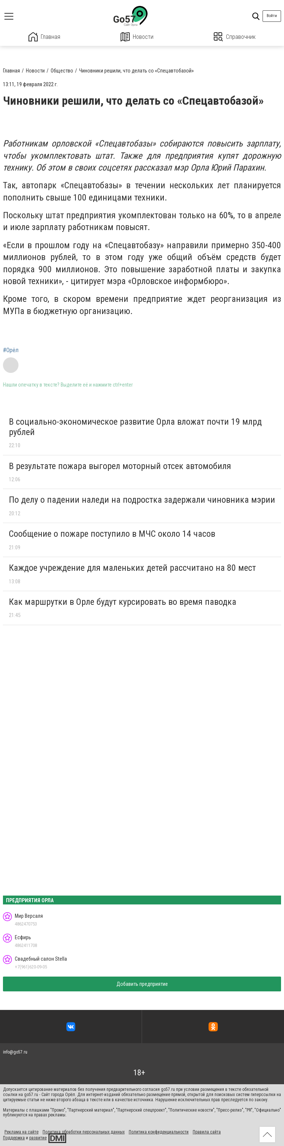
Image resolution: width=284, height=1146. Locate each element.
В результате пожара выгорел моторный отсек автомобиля (120, 466)
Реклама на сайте (21, 1132)
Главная (44, 36)
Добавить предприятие (142, 984)
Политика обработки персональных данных (84, 1132)
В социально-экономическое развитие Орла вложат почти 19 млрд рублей (135, 427)
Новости (137, 36)
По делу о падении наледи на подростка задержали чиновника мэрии (142, 500)
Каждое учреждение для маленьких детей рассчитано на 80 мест (132, 568)
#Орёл (10, 350)
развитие (38, 1137)
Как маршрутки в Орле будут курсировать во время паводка (122, 602)
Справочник (235, 36)
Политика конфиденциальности (159, 1132)
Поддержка (14, 1137)
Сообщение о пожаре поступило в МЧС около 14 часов (112, 534)
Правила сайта (207, 1132)
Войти (272, 15)
